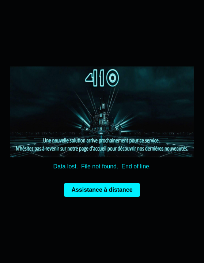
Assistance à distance (101, 190)
